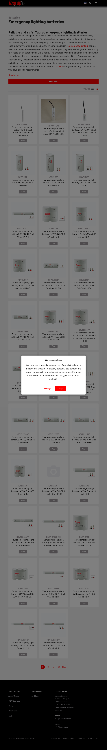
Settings (47, 389)
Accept (60, 389)
